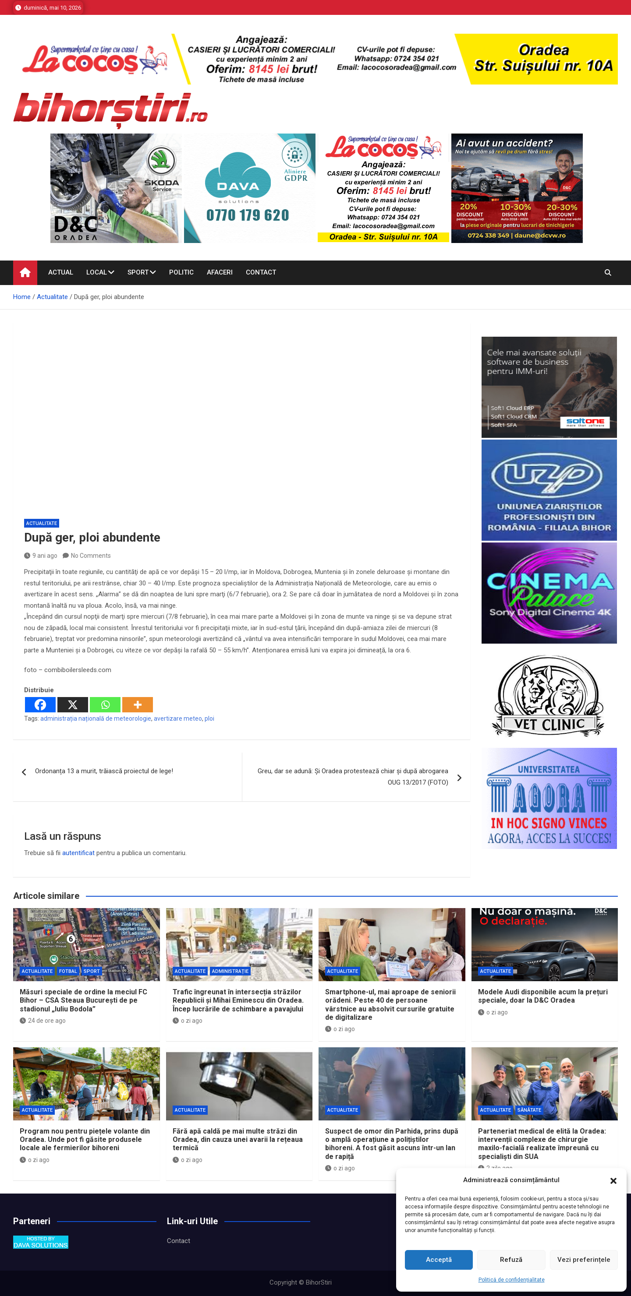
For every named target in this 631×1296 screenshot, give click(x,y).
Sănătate (529, 1110)
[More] (137, 704)
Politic (181, 272)
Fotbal (68, 971)
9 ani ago (40, 555)
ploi (209, 718)
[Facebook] (40, 704)
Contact (261, 272)
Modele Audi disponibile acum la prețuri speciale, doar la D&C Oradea (543, 996)
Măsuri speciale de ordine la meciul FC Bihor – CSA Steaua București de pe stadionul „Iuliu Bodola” (83, 1000)
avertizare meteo (178, 718)
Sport (138, 272)
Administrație (230, 971)
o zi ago (187, 1020)
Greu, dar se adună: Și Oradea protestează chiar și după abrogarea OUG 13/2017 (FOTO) (353, 776)
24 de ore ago (43, 1020)
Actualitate (41, 523)
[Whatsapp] (105, 704)
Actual (60, 272)
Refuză (511, 1260)
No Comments (91, 555)
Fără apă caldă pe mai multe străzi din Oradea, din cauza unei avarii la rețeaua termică (238, 1139)
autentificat (78, 853)
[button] (613, 1180)
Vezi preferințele (583, 1260)
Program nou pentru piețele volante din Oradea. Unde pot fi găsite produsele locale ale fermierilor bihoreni (85, 1139)
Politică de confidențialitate (512, 1280)
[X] (72, 704)
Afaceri (220, 272)
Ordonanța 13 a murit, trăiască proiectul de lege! (104, 771)
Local (96, 272)
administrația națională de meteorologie (95, 718)
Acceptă (439, 1260)
